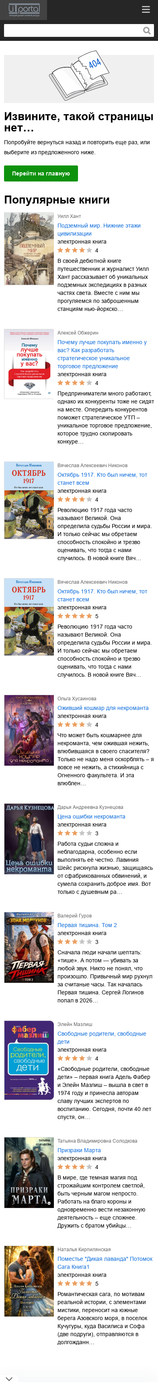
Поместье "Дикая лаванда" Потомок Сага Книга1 (104, 1263)
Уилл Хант (69, 216)
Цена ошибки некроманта (91, 816)
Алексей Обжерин (77, 333)
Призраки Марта (79, 1150)
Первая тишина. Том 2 (87, 925)
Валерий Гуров (74, 916)
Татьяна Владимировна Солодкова (97, 1141)
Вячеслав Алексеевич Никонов (92, 465)
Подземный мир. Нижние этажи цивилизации (99, 229)
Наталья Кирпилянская (84, 1249)
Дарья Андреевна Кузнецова (90, 807)
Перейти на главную (41, 173)
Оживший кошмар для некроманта (103, 708)
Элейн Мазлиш (74, 1024)
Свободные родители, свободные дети (101, 1037)
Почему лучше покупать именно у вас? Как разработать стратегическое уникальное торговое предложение (102, 354)
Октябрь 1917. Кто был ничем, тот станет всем (102, 479)
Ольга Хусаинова (76, 699)
